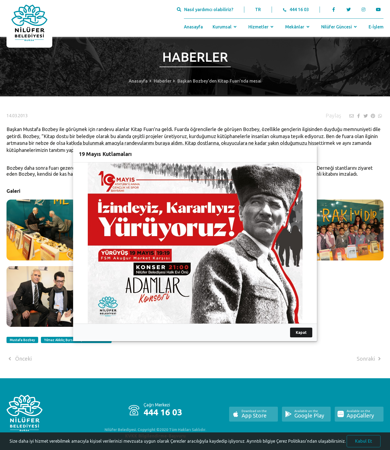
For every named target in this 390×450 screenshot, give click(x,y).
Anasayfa (193, 26)
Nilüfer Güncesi (339, 26)
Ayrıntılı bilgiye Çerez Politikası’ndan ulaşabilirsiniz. (296, 445)
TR (258, 9)
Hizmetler (261, 26)
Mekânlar (297, 26)
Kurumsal (225, 26)
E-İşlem (376, 26)
